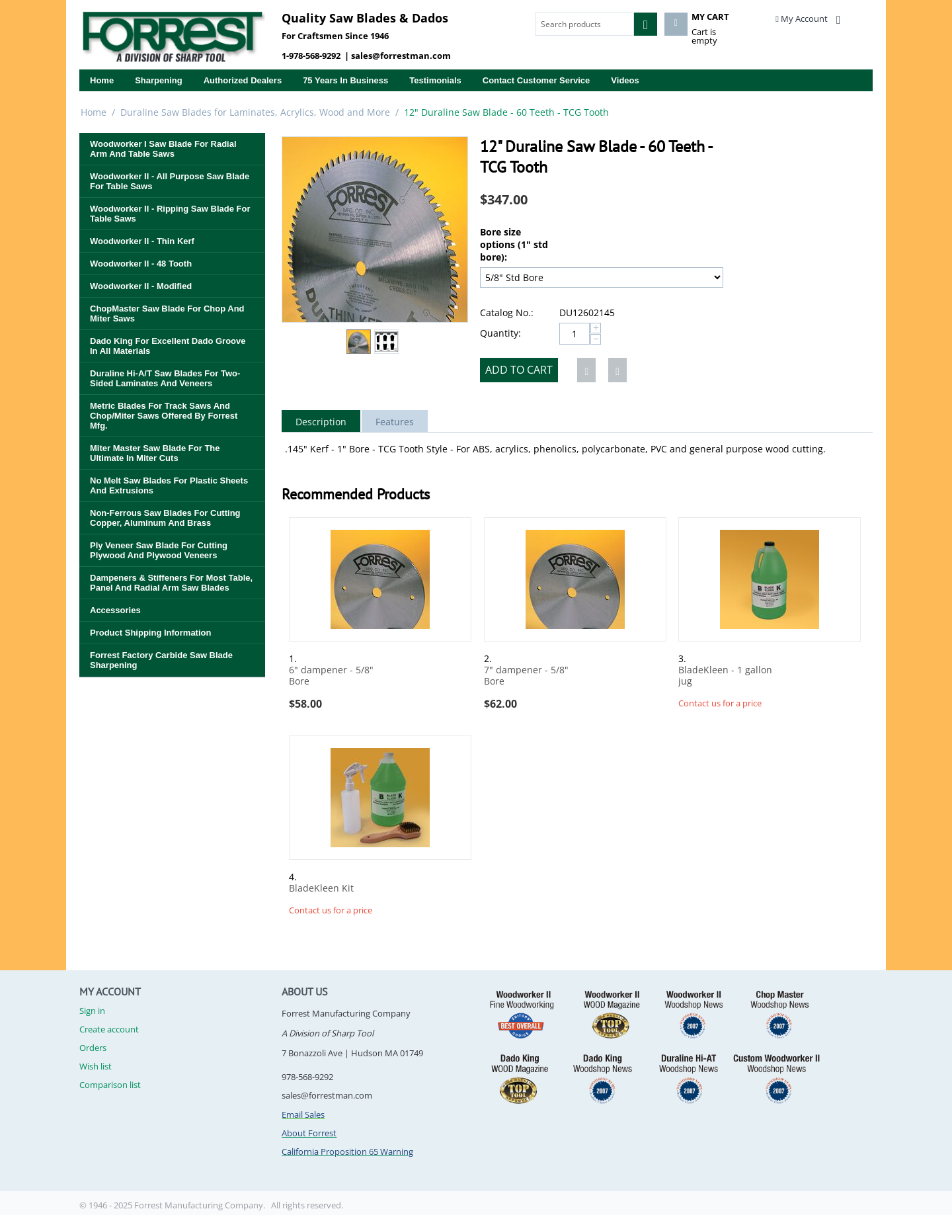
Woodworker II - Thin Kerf (142, 241)
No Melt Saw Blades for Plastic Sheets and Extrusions (169, 485)
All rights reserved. (307, 1205)
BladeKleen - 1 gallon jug (725, 676)
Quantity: (500, 333)
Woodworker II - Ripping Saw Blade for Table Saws (170, 214)
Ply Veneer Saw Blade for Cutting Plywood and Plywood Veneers (158, 550)
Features (395, 421)
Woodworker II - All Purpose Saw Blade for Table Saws (169, 181)
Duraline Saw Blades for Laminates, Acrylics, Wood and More (255, 112)
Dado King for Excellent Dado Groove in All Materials (167, 346)
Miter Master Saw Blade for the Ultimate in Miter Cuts (155, 453)
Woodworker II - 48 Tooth (141, 264)
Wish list (95, 1066)
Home (102, 80)
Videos (625, 80)
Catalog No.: (507, 312)
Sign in (92, 1011)
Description (321, 421)
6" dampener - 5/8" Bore (331, 676)
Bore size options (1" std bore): (514, 244)
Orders (92, 1048)
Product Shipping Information (150, 633)
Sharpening (158, 80)
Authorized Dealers (243, 80)
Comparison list (110, 1085)
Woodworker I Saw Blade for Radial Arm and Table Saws (163, 149)
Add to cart (519, 369)
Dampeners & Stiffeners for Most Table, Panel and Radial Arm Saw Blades (171, 583)
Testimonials (435, 80)
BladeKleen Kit (321, 888)
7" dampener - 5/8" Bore (526, 676)
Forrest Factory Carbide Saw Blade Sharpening (161, 660)
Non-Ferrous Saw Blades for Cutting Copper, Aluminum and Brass (165, 518)
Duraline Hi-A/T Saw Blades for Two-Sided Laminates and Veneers (165, 378)
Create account (109, 1029)
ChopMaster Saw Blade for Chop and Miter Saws (167, 313)
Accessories (115, 610)
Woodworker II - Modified (141, 286)
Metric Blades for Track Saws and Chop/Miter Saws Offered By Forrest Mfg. (163, 416)
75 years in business (345, 80)
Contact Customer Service (536, 80)
